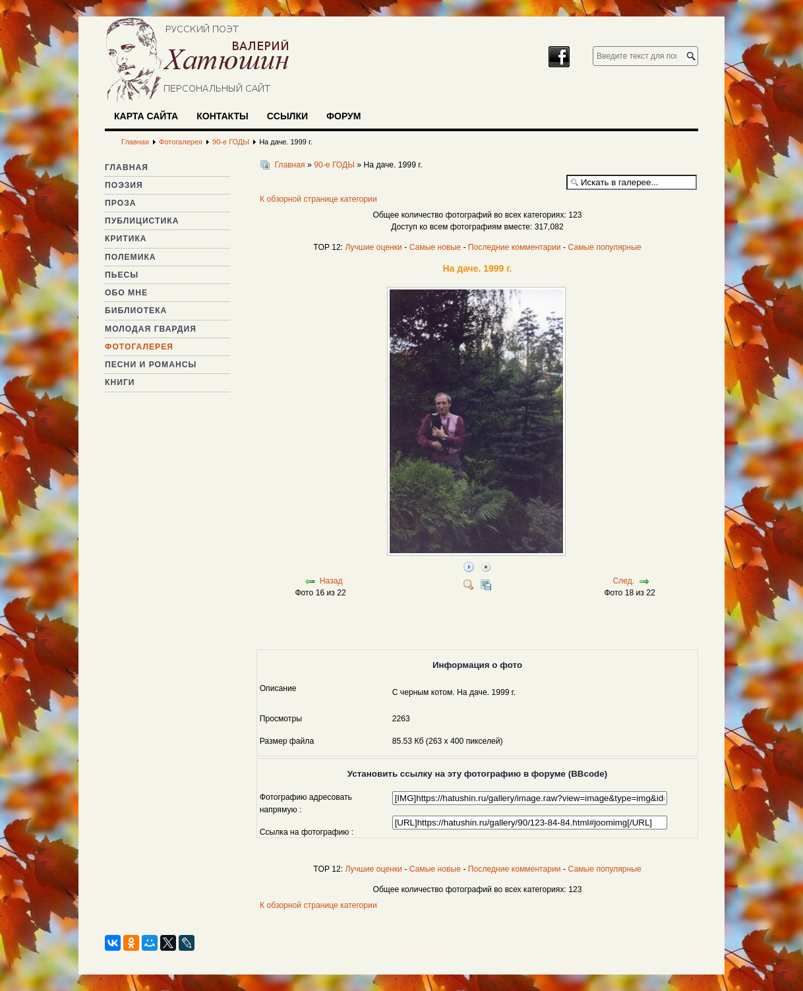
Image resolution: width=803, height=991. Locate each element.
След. (623, 581)
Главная (126, 167)
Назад (331, 581)
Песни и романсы (150, 364)
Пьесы (121, 275)
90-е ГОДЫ (334, 164)
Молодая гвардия (150, 329)
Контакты (222, 116)
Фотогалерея (139, 346)
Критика (126, 238)
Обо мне (126, 292)
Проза (120, 203)
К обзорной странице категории (318, 199)
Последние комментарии (514, 247)
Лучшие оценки (373, 247)
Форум (343, 116)
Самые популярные (604, 247)
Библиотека (136, 310)
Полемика (130, 257)
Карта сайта (146, 116)
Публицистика (142, 220)
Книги (120, 382)
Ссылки (287, 116)
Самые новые (435, 247)
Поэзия (124, 185)
